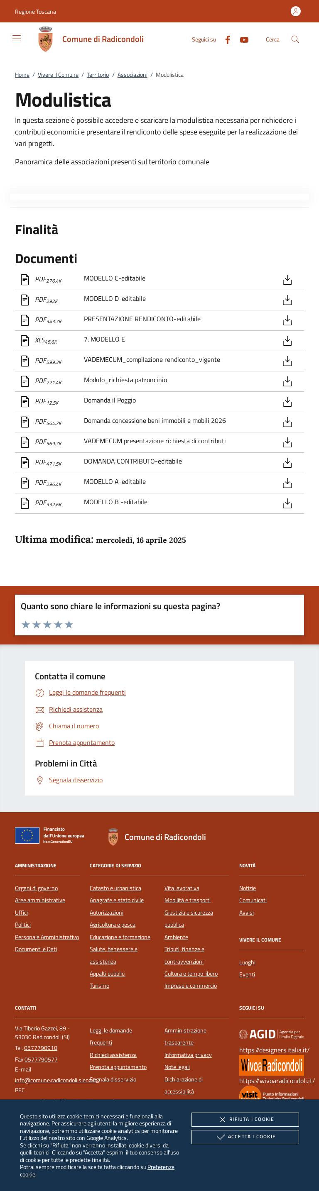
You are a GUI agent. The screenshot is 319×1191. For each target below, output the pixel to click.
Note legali (177, 1066)
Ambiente (176, 937)
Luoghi (247, 962)
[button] (35, 11)
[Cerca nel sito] (295, 39)
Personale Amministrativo (47, 937)
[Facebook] (224, 38)
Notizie (247, 888)
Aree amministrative (40, 900)
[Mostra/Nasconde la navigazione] (17, 38)
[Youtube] (241, 38)
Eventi (247, 974)
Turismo (99, 985)
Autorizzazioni (106, 912)
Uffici (21, 912)
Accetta (245, 1137)
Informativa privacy (188, 1054)
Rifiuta (245, 1119)
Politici (23, 924)
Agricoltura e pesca (112, 924)
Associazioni (132, 74)
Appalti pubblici (107, 973)
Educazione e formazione (120, 937)
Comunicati (253, 900)
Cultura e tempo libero (191, 973)
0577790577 (41, 1059)
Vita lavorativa (181, 888)
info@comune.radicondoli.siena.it (55, 1080)
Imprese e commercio (190, 985)
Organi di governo (36, 888)
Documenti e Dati (36, 949)
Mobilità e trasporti (187, 900)
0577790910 (40, 1047)
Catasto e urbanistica (115, 888)
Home (22, 74)
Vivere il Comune (58, 74)
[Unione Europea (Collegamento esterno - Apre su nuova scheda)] (52, 837)
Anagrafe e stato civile (117, 900)
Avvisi (246, 912)
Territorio (98, 74)
